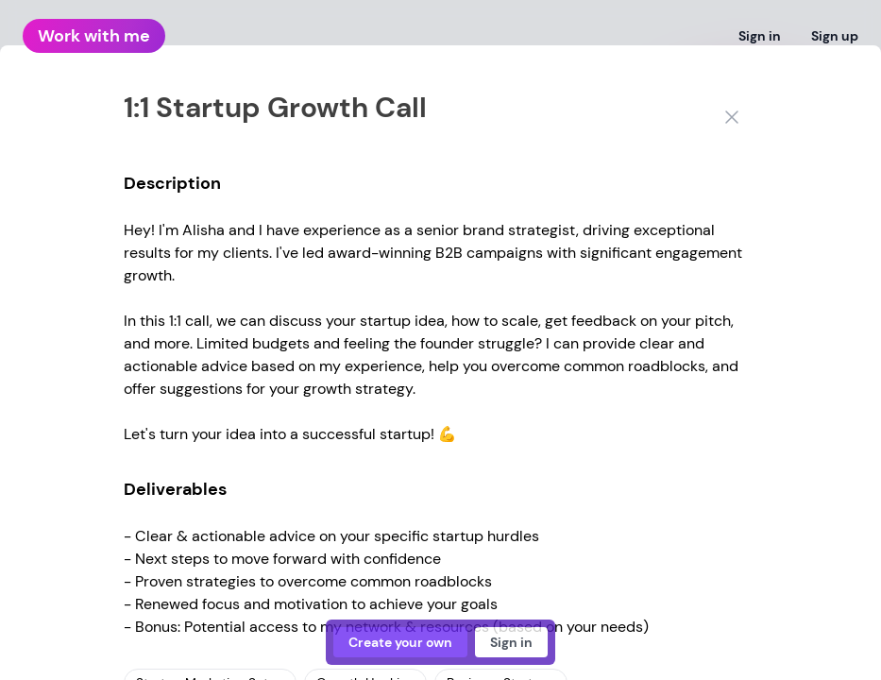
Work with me (94, 36)
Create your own (400, 642)
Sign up (834, 35)
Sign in (759, 35)
